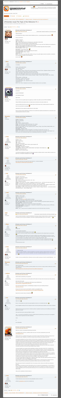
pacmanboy (8, 87)
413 (17, 26)
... (16, 26)
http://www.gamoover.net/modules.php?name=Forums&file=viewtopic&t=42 (29, 268)
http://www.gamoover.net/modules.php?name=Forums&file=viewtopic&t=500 (29, 290)
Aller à (39, 395)
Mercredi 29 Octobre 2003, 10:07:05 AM (22, 274)
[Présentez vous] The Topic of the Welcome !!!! (24, 30)
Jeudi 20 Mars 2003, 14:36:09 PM (21, 117)
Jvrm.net (24, 199)
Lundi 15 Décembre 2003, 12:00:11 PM (21, 328)
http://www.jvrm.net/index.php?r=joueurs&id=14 (24, 162)
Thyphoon (8, 30)
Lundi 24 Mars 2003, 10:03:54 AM (21, 174)
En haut (5, 390)
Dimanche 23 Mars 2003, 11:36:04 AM (21, 159)
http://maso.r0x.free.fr (19, 286)
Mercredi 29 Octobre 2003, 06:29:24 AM (22, 263)
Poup (7, 158)
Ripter (7, 224)
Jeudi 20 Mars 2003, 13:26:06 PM (21, 88)
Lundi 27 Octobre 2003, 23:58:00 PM (22, 214)
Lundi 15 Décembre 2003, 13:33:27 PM (21, 376)
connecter (21, 1)
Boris (7, 61)
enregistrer (28, 1)
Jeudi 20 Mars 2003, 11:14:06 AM (21, 62)
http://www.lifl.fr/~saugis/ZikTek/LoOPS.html (23, 283)
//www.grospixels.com (19, 333)
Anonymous (9, 327)
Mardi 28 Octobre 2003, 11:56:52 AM (21, 225)
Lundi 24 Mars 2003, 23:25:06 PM (21, 193)
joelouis (8, 273)
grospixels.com (22, 381)
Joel (7, 173)
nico (7, 297)
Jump (7, 136)
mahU (7, 192)
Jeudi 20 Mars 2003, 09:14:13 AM (22, 31)
